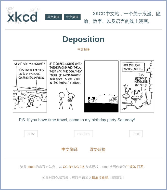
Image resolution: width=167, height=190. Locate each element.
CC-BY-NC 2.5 (73, 167)
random (83, 134)
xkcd (31, 167)
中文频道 (72, 17)
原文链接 (97, 149)
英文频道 (53, 17)
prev (31, 134)
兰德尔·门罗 (135, 167)
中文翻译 (84, 49)
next (136, 134)
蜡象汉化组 (100, 178)
